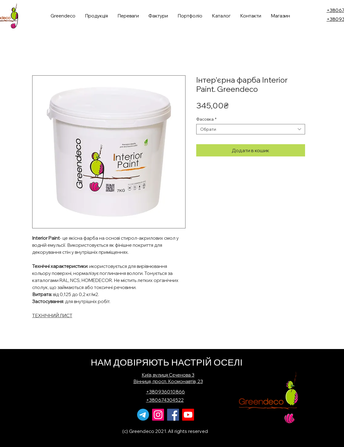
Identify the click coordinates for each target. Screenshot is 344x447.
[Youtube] (188, 415)
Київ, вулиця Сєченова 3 (168, 375)
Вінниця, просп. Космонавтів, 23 (168, 381)
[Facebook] (173, 415)
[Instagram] (158, 415)
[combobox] (250, 129)
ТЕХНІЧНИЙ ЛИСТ (52, 315)
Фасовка (206, 119)
